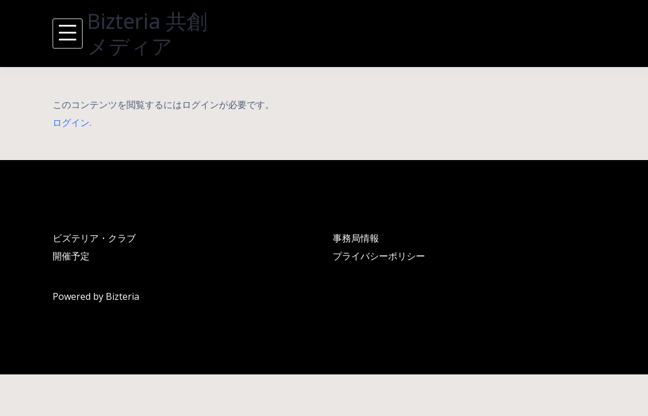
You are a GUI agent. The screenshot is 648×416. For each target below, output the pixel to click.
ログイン (71, 122)
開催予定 (71, 256)
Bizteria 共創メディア (147, 33)
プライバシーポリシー (379, 256)
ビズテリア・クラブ (94, 238)
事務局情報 (356, 238)
